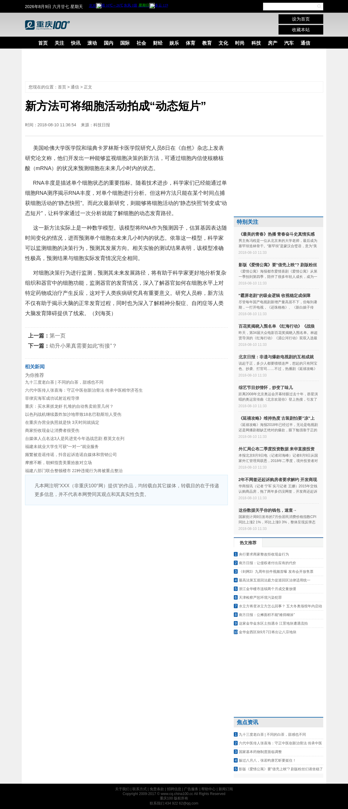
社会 (141, 43)
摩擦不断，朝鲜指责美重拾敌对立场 (58, 462)
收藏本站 (301, 29)
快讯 (76, 43)
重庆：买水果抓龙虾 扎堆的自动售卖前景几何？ (69, 406)
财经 (158, 43)
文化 (223, 43)
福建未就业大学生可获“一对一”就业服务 (62, 446)
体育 (190, 43)
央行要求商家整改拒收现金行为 (264, 554)
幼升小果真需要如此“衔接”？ (83, 346)
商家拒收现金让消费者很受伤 (52, 430)
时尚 (240, 43)
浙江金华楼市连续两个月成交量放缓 (267, 589)
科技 (256, 43)
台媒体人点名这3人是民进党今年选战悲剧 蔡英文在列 (75, 438)
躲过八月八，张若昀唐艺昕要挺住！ (267, 760)
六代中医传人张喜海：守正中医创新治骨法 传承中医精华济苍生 (84, 390)
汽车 (289, 43)
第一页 (58, 336)
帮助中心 (208, 789)
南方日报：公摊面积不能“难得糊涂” (267, 615)
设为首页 (301, 18)
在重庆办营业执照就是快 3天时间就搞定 (62, 422)
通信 (305, 43)
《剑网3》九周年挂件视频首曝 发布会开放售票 (276, 572)
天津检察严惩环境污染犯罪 (260, 597)
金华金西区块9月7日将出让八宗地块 (267, 632)
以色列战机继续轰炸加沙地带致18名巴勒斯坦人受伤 (73, 414)
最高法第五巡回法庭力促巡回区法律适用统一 (274, 580)
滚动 (92, 43)
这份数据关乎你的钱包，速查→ (268, 510)
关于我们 (122, 789)
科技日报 (101, 124)
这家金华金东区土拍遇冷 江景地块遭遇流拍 (273, 623)
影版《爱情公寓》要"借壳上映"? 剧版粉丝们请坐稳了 (281, 769)
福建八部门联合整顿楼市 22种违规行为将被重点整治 (74, 470)
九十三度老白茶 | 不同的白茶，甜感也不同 (64, 382)
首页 (43, 43)
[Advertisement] (169, 65)
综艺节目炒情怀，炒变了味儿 (266, 387)
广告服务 (191, 789)
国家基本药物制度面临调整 (260, 752)
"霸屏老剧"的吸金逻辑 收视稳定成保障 (274, 295)
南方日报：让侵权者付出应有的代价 (267, 563)
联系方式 (139, 789)
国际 (125, 43)
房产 (272, 43)
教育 (207, 43)
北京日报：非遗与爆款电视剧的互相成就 (276, 356)
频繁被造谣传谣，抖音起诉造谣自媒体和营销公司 (71, 454)
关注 (59, 43)
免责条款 (157, 789)
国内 (108, 43)
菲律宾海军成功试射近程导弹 (52, 398)
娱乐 (174, 43)
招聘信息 (174, 789)
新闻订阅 (226, 789)
